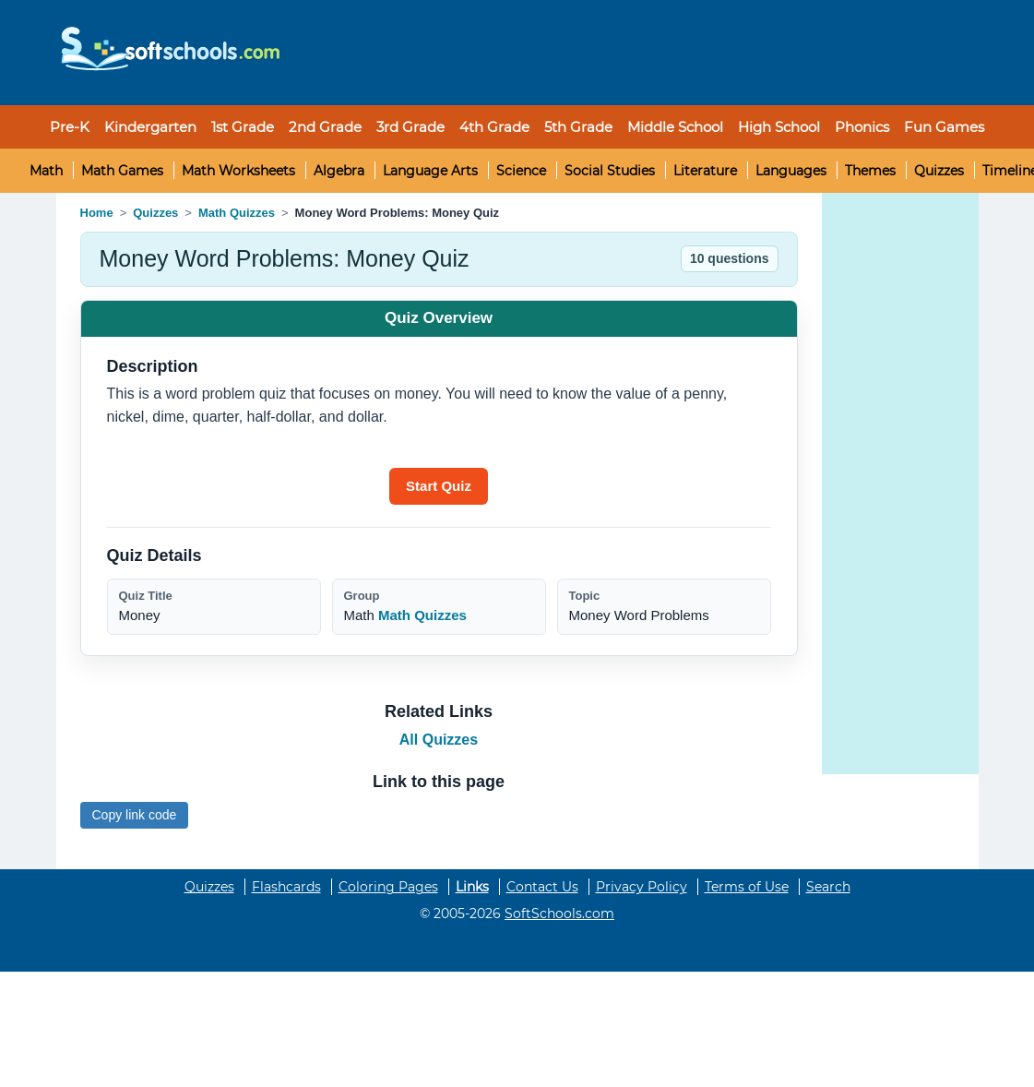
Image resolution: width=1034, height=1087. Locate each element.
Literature (705, 170)
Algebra (339, 170)
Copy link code (134, 814)
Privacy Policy (641, 886)
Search (828, 886)
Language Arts (430, 170)
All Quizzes (438, 739)
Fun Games (944, 127)
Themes (870, 170)
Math (46, 170)
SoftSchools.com (559, 913)
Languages (790, 170)
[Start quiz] (438, 486)
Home (96, 213)
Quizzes (939, 170)
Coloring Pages (388, 886)
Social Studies (610, 170)
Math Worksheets (238, 170)
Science (521, 170)
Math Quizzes (236, 213)
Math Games (122, 170)
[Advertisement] (633, 52)
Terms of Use (747, 886)
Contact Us (542, 886)
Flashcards (286, 886)
